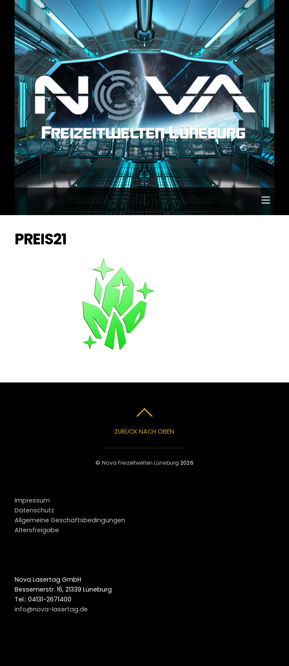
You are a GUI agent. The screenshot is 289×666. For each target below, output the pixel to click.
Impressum (32, 500)
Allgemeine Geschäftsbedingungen (70, 520)
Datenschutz (34, 510)
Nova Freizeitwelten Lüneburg (140, 462)
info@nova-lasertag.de (51, 609)
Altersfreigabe (37, 530)
